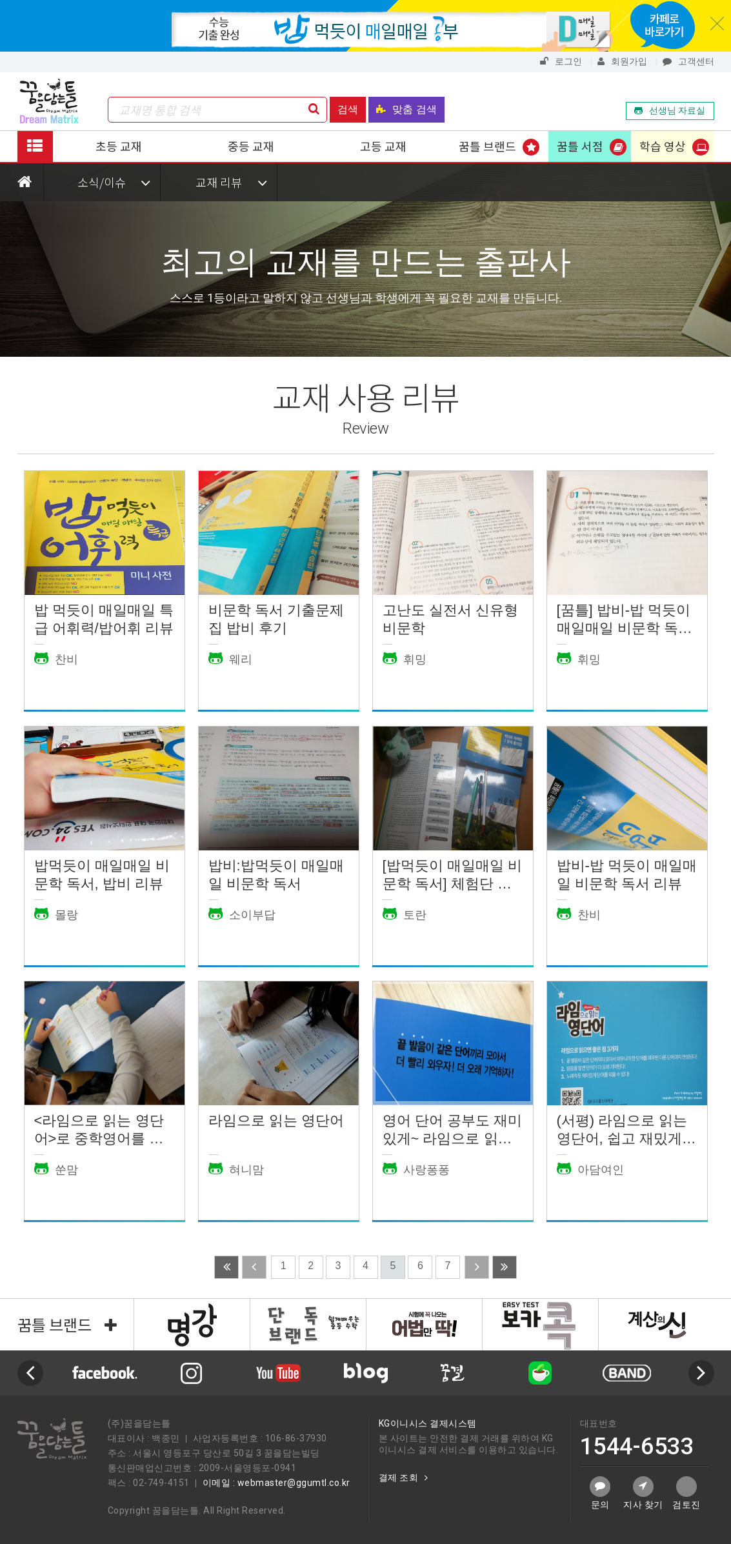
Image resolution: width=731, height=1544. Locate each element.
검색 (347, 109)
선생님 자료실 (670, 110)
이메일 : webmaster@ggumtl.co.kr (276, 1483)
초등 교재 (118, 145)
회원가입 (622, 61)
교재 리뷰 (231, 182)
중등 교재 (251, 145)
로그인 (561, 61)
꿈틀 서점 (580, 145)
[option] (365, 1373)
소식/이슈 (113, 182)
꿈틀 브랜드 (487, 145)
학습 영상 (662, 145)
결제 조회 (403, 1477)
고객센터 (688, 61)
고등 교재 (383, 145)
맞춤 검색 (406, 109)
